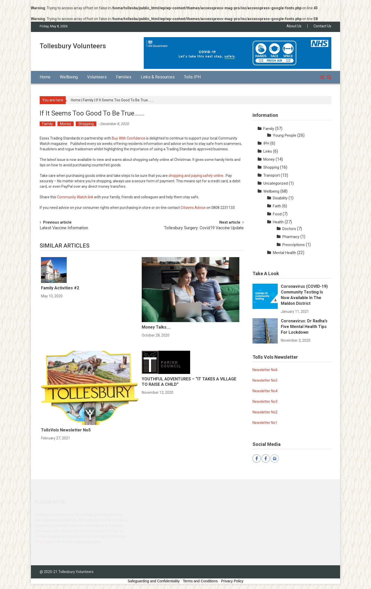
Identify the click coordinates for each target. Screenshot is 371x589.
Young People (284, 135)
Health (278, 222)
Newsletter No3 (264, 401)
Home (45, 77)
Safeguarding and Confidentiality (154, 581)
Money (65, 124)
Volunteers (97, 77)
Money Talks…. (156, 327)
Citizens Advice (193, 208)
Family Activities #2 (60, 287)
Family (88, 100)
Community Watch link (75, 197)
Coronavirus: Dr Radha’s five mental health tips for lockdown (304, 326)
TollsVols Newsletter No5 (66, 430)
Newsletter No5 (264, 380)
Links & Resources (158, 77)
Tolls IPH (192, 77)
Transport (271, 175)
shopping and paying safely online (195, 176)
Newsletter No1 (264, 423)
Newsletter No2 (264, 412)
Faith (277, 206)
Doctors (289, 228)
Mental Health (284, 252)
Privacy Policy (232, 581)
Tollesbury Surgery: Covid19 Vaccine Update (204, 228)
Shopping (86, 124)
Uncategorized (275, 183)
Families (123, 77)
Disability (280, 198)
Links (267, 151)
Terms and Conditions (200, 581)
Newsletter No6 (264, 370)
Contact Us (322, 26)
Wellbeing (69, 77)
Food (277, 214)
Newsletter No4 (264, 391)
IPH (266, 143)
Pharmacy (290, 236)
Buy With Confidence (128, 138)
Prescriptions (293, 244)
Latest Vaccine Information (64, 228)
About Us (293, 26)
